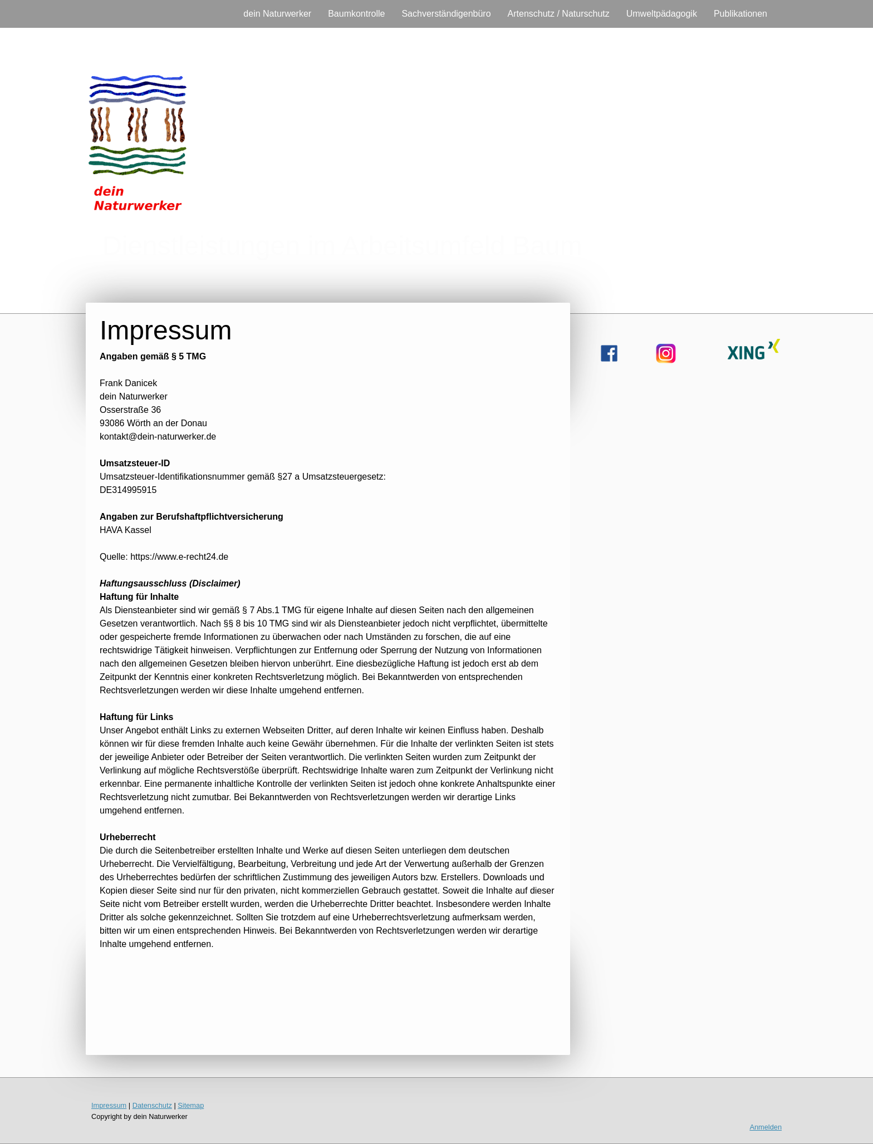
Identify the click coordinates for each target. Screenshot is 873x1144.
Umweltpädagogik (661, 13)
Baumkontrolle (356, 13)
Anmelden (765, 1127)
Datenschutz (152, 1105)
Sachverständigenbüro (446, 13)
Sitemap (191, 1105)
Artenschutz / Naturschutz (559, 13)
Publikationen (740, 13)
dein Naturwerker (277, 13)
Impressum (108, 1105)
